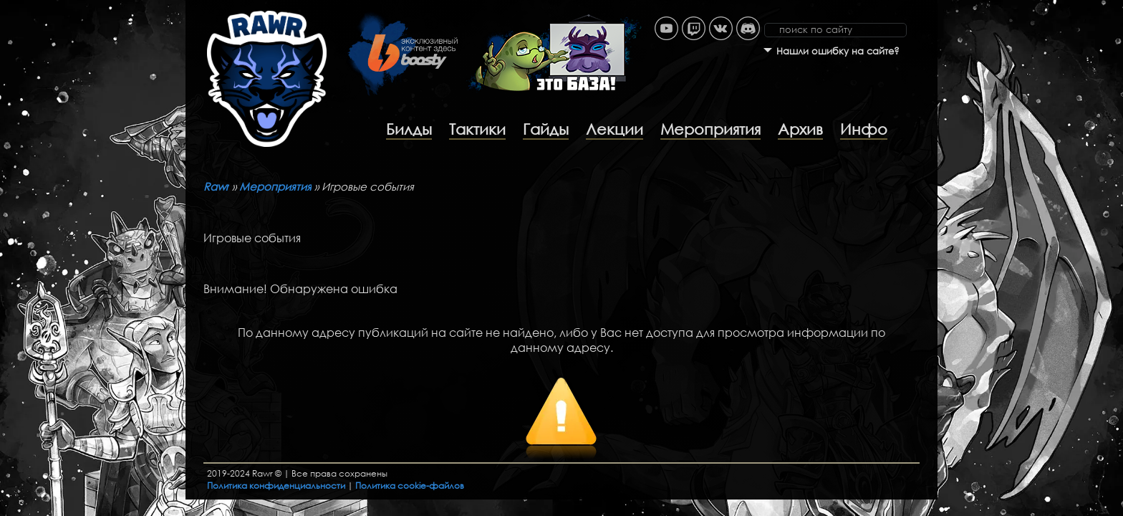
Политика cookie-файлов (409, 485)
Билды (409, 129)
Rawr (216, 186)
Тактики (477, 129)
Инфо (863, 129)
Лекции (614, 129)
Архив (800, 129)
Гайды (546, 129)
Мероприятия (710, 129)
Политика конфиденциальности (276, 485)
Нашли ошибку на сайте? (838, 51)
